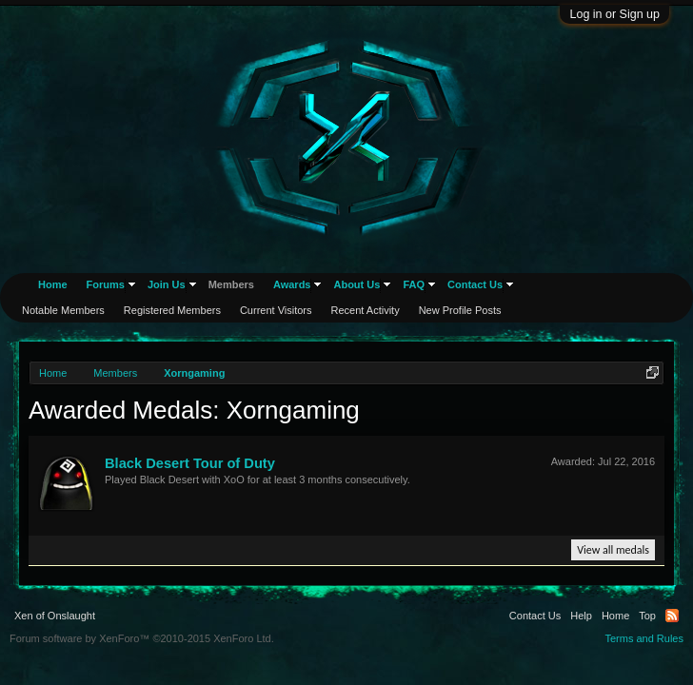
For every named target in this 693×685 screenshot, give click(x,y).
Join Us (167, 284)
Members (231, 284)
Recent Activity (365, 310)
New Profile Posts (460, 310)
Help (581, 615)
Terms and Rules (643, 638)
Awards (292, 284)
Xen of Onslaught (54, 615)
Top (647, 615)
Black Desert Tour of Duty (190, 463)
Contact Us (475, 284)
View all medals (613, 550)
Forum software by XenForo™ (142, 638)
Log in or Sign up (614, 14)
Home (53, 284)
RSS (672, 615)
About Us (356, 284)
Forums (106, 284)
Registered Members (172, 310)
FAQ (414, 284)
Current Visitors (276, 310)
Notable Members (63, 310)
